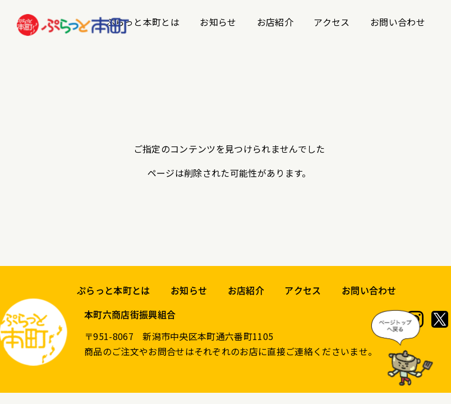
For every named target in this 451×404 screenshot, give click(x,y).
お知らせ (218, 22)
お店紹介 (275, 22)
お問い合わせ (397, 22)
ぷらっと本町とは (143, 22)
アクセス (331, 22)
